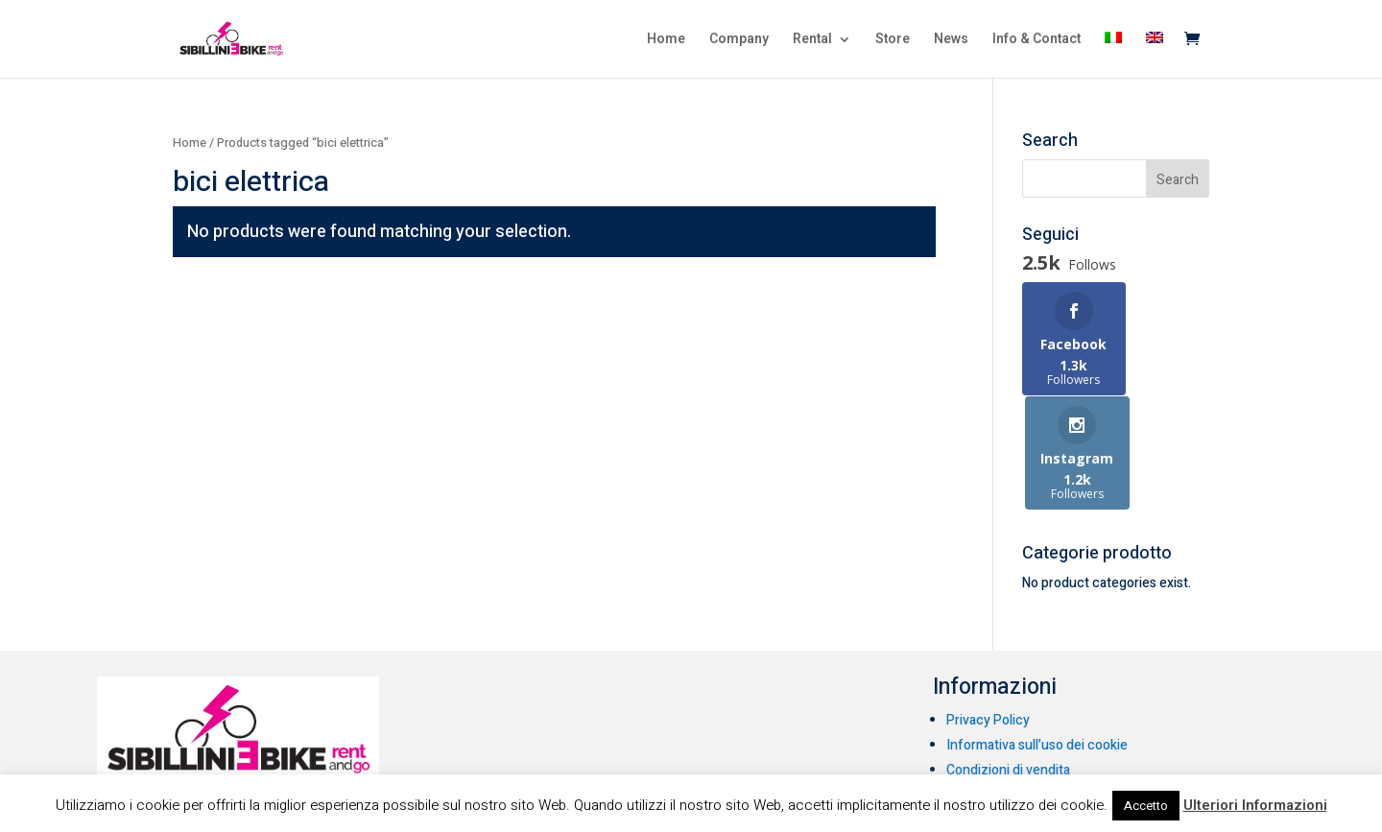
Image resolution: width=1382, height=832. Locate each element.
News (951, 41)
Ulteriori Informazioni (1255, 805)
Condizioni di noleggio (1012, 695)
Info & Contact (1036, 41)
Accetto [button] (1146, 805)
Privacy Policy (988, 620)
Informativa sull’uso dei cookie (1037, 645)
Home (666, 41)
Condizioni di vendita (1008, 670)
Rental (812, 41)
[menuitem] (1113, 55)
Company (739, 41)
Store (892, 41)
